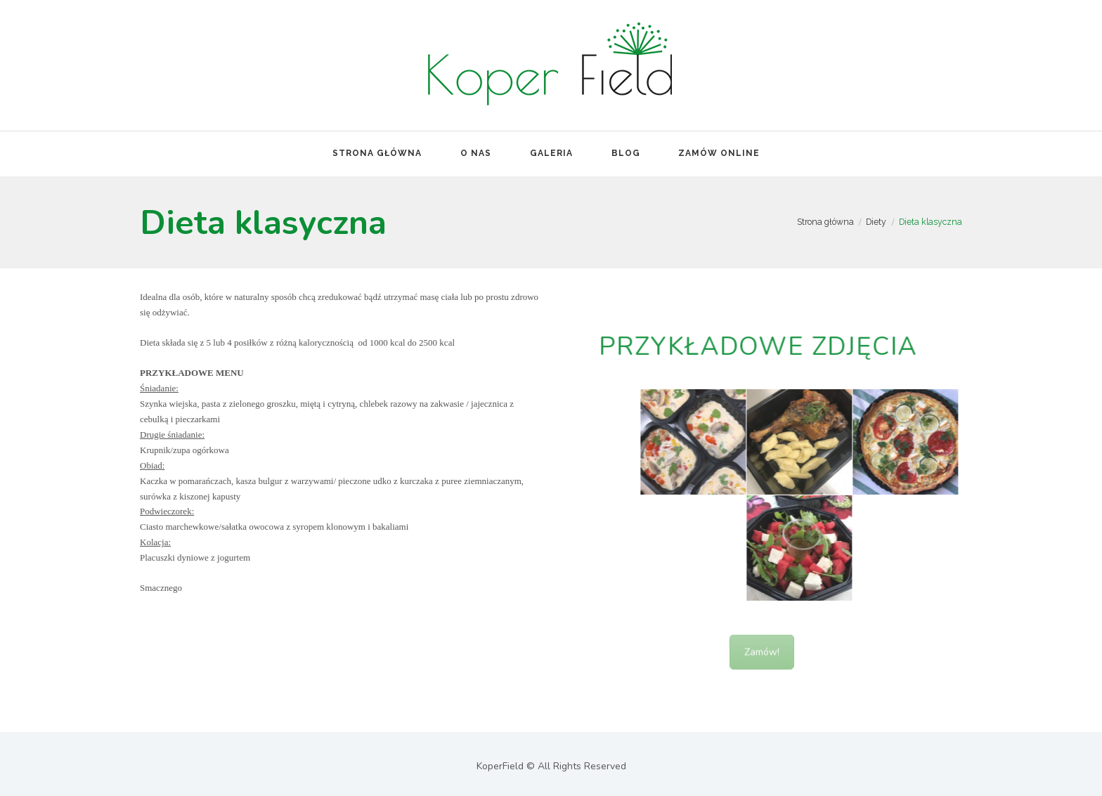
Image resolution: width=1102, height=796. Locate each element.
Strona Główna (377, 153)
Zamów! (761, 663)
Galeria (551, 153)
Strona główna (825, 221)
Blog (625, 153)
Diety (876, 221)
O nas (475, 153)
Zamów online (719, 153)
